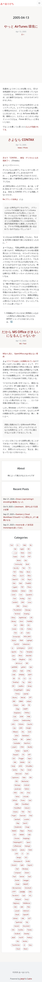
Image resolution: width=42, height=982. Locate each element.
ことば (15, 553)
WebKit (14, 831)
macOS (21, 937)
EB (14, 678)
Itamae (22, 876)
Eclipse (16, 705)
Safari (16, 736)
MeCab (23, 698)
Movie (19, 560)
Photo (25, 148)
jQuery (22, 850)
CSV (14, 835)
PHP (29, 557)
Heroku (25, 941)
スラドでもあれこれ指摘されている (20, 361)
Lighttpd (29, 640)
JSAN (20, 728)
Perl (14, 572)
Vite (17, 941)
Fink (15, 633)
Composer (17, 873)
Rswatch (15, 755)
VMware (15, 732)
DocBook (17, 934)
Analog (22, 598)
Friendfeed (17, 808)
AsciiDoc (20, 930)
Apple (22, 549)
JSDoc (15, 671)
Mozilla (30, 747)
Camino (15, 720)
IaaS (23, 896)
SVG (13, 930)
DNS (22, 602)
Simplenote (18, 827)
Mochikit (28, 656)
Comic (13, 595)
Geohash (17, 819)
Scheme (21, 724)
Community (18, 564)
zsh (22, 633)
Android (26, 785)
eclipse (29, 701)
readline (21, 686)
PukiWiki (29, 621)
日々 (22, 34)
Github (15, 800)
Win (30, 777)
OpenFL (26, 751)
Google (28, 728)
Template (29, 652)
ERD (14, 701)
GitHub (15, 918)
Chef (17, 869)
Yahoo (17, 797)
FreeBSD (28, 583)
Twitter (17, 751)
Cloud (18, 949)
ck (30, 678)
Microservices (16, 888)
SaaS (29, 876)
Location (26, 819)
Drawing (26, 614)
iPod (28, 793)
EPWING (21, 675)
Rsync (29, 579)
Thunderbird (17, 610)
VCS (26, 857)
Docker (17, 880)
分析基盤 (22, 892)
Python (27, 789)
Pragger (21, 758)
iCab (14, 717)
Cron (20, 595)
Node (30, 850)
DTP (30, 698)
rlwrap (29, 686)
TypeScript (18, 922)
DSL (23, 732)
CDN (30, 892)
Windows (25, 869)
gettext (23, 667)
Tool (24, 344)
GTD (16, 854)
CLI (25, 678)
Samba (15, 770)
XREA (22, 625)
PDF (22, 587)
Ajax (30, 667)
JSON (20, 766)
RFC (13, 686)
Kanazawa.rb (18, 861)
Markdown (25, 736)
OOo (21, 793)
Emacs (25, 606)
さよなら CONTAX (21, 139)
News (20, 148)
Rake (24, 777)
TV (29, 568)
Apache (14, 652)
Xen (15, 625)
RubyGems (17, 713)
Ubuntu (14, 698)
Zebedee (14, 591)
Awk (23, 705)
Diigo (17, 709)
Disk (14, 583)
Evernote (23, 816)
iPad (30, 816)
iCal (29, 598)
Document (26, 926)
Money (14, 621)
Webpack (18, 899)
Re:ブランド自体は (10, 199)
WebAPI (25, 884)
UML (22, 918)
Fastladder (17, 743)
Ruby (21, 572)
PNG (28, 907)
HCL (30, 896)
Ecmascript (16, 637)
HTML (29, 671)
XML (15, 762)
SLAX (29, 732)
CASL (21, 629)
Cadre (29, 979)
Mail (20, 583)
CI (22, 854)
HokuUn (27, 808)
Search (25, 823)
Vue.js (27, 899)
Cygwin (15, 587)
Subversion (26, 644)
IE (19, 678)
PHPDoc (27, 713)
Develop (26, 934)
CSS (30, 659)
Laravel (17, 911)
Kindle (28, 861)
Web (24, 545)
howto (15, 557)
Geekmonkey (26, 720)
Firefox (29, 629)
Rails (21, 671)
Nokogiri (27, 846)
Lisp (14, 728)
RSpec (22, 831)
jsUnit (30, 648)
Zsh (28, 625)
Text (23, 568)
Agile (22, 865)
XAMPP (25, 709)
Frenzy (17, 694)
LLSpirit (14, 747)
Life (31, 618)
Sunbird (15, 602)
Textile (15, 739)
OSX (30, 591)
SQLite (14, 640)
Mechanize (25, 781)
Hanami (16, 926)
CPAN (22, 747)
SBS (27, 663)
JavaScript (18, 789)
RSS (16, 781)
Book (27, 564)
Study (13, 766)
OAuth (17, 915)
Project (14, 816)
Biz (31, 545)
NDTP (30, 675)
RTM (15, 793)
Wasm (26, 949)
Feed (14, 659)
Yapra (29, 758)
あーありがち (5, 3)
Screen (14, 629)
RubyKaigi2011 (18, 842)
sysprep (25, 694)
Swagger (26, 880)
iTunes (23, 800)
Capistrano (15, 777)
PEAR (21, 640)
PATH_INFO (27, 637)
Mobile (22, 762)
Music (28, 572)
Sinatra (15, 812)
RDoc (29, 576)
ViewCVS (15, 579)
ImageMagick (18, 690)
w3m (13, 724)
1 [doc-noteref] (6, 242)
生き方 (22, 576)
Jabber (29, 739)
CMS (15, 907)
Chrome (16, 838)
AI (24, 945)
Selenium (26, 911)
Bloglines (22, 659)
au (12, 648)
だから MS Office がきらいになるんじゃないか (21, 334)
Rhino (20, 656)
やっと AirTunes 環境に (21, 26)
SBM (16, 804)
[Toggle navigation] (39, 3)
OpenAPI (26, 915)
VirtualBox (29, 766)
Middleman (26, 903)
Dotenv (27, 873)
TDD (23, 812)
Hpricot (14, 850)
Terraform (15, 896)
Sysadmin (29, 595)
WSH (29, 682)
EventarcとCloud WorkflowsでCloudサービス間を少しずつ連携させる (20, 517)
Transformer (16, 945)
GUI (14, 758)
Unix (29, 553)
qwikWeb (14, 667)
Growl (29, 770)
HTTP (14, 892)
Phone (30, 831)
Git (29, 762)
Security (16, 568)
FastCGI (16, 644)
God (30, 800)
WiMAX (22, 835)
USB (29, 835)
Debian (23, 591)
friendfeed (25, 804)
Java (13, 656)
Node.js (29, 937)
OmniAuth (28, 888)
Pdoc (14, 576)
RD (29, 705)
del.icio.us (19, 663)
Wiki (18, 606)
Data (30, 945)
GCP (29, 918)
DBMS (21, 701)
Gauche (29, 724)
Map (17, 823)
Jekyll (13, 937)
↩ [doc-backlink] (11, 321)
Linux (29, 602)
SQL (27, 922)
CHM (13, 675)
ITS (23, 755)
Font (14, 598)
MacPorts (27, 743)
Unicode (25, 797)
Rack (26, 774)
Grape (17, 884)
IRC (22, 739)
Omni (21, 621)
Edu (26, 560)
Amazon (14, 865)
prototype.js (21, 648)
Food (22, 557)
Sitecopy (27, 610)
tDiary (13, 618)
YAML (28, 717)
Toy (23, 682)
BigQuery (16, 903)
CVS (23, 579)
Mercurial (19, 774)
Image (27, 827)
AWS (21, 907)
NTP (29, 755)
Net (15, 549)
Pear (22, 770)
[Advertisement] (21, 61)
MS (20, 344)
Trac (21, 652)
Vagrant (29, 865)
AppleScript (22, 618)
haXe (28, 633)
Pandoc (29, 930)
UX (28, 854)
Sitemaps (17, 785)
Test (29, 812)
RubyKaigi (26, 838)
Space (28, 842)
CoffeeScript (17, 846)
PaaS (14, 876)
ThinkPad (15, 682)
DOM (21, 717)
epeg (28, 690)
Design (19, 857)
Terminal (17, 614)
